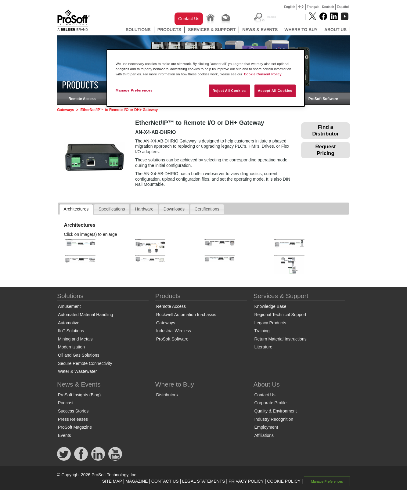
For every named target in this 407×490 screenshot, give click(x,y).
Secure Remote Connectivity (85, 363)
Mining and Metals (75, 339)
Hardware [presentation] (144, 209)
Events (64, 435)
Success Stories (73, 411)
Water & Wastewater (77, 371)
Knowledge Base (270, 306)
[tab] (76, 209)
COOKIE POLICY (283, 481)
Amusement (69, 306)
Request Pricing (325, 150)
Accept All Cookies (275, 90)
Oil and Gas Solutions (78, 355)
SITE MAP (112, 481)
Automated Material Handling (85, 314)
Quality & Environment (275, 411)
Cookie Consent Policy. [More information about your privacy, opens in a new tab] (263, 74)
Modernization (71, 346)
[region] (205, 78)
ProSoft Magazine (75, 427)
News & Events (260, 29)
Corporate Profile (270, 402)
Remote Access (82, 99)
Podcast (66, 402)
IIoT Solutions (71, 330)
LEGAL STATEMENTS (203, 481)
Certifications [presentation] (207, 209)
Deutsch (328, 7)
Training (261, 330)
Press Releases (73, 419)
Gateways (65, 110)
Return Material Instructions (280, 339)
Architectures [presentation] (76, 209)
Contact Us (188, 18)
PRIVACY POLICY (246, 481)
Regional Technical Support (280, 314)
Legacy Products (270, 322)
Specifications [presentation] (112, 209)
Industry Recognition (273, 419)
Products (169, 29)
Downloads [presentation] (174, 209)
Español (343, 7)
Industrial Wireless (173, 330)
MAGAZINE (136, 481)
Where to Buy (301, 29)
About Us (335, 29)
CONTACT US (165, 481)
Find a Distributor (325, 130)
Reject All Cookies (229, 90)
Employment (266, 427)
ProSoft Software (323, 99)
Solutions (138, 29)
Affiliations (264, 435)
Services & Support (212, 29)
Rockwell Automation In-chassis (186, 314)
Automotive (68, 322)
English (289, 7)
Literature (263, 346)
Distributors (167, 394)
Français (313, 7)
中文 (301, 7)
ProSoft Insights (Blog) (79, 394)
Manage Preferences (327, 481)
